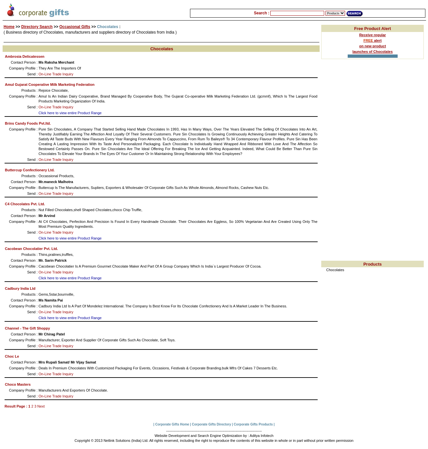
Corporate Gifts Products (253, 424)
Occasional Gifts (74, 26)
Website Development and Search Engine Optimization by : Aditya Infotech (213, 436)
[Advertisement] (372, 163)
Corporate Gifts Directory (211, 424)
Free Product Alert (372, 28)
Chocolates (335, 270)
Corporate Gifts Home (172, 424)
